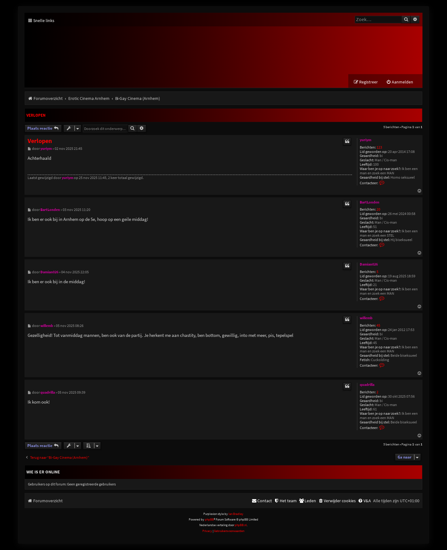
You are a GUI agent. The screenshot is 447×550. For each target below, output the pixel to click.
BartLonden (369, 202)
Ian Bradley (235, 514)
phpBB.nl (241, 525)
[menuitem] (399, 82)
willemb (366, 318)
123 (379, 147)
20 (378, 210)
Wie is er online (43, 472)
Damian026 (369, 264)
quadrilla (367, 384)
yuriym (365, 140)
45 (378, 326)
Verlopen (36, 115)
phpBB (209, 520)
